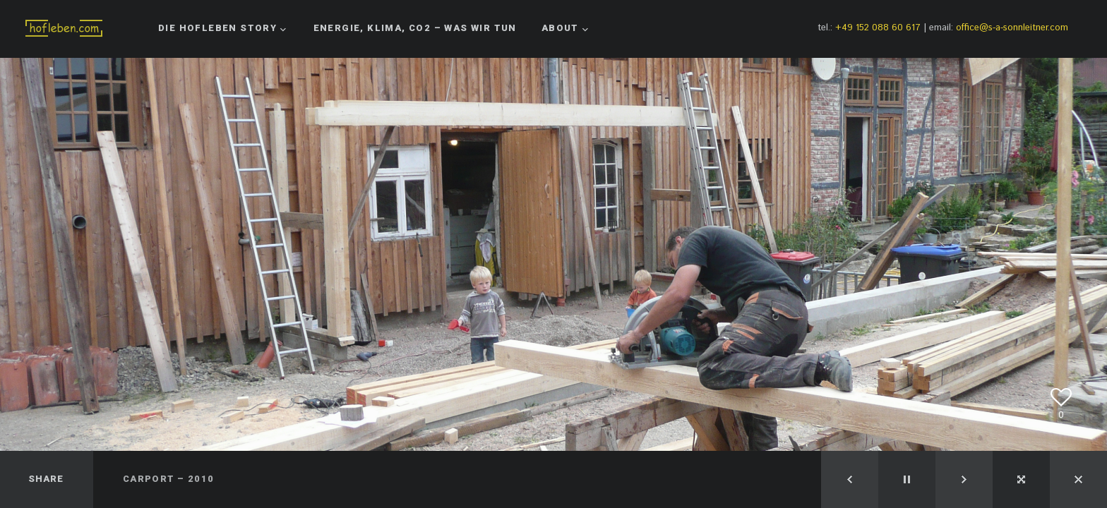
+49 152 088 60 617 (878, 28)
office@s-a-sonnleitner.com (1012, 28)
